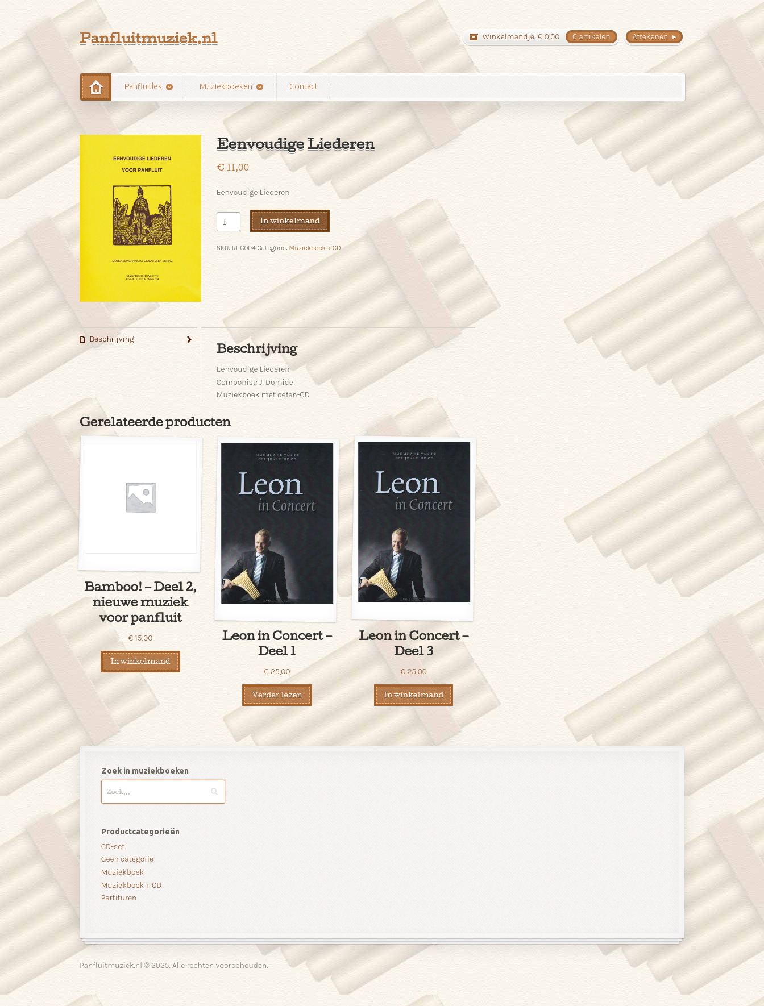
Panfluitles (143, 86)
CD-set (113, 846)
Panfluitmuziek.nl (148, 38)
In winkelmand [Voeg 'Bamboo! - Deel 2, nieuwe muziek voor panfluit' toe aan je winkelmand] (140, 661)
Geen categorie (127, 859)
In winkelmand (289, 220)
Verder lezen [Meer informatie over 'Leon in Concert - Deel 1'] (277, 694)
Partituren (119, 898)
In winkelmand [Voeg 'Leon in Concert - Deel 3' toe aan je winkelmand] (413, 694)
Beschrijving (111, 339)
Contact (303, 86)
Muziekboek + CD (315, 248)
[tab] (138, 339)
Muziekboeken (226, 86)
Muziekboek (122, 872)
